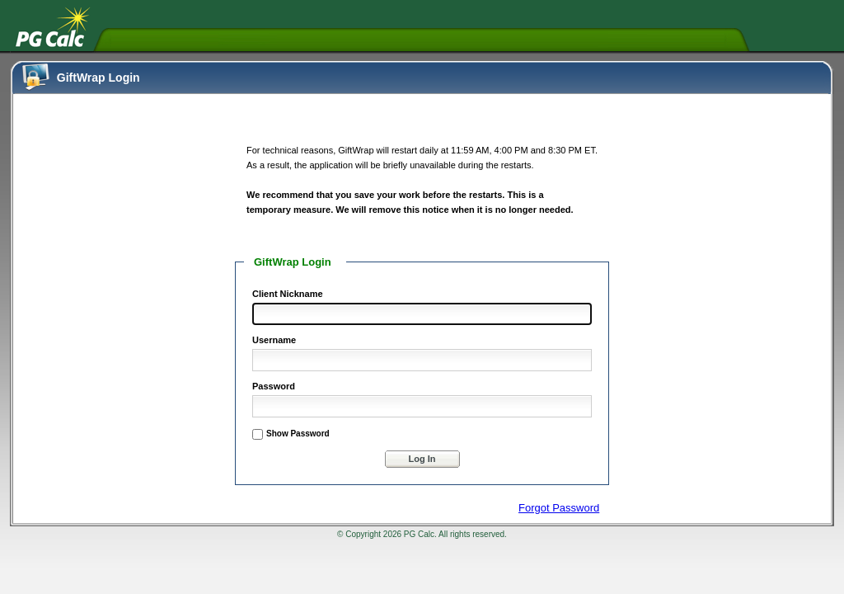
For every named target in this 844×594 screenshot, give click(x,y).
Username (274, 340)
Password (273, 386)
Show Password (298, 433)
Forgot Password (558, 508)
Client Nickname (287, 294)
